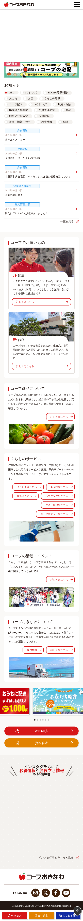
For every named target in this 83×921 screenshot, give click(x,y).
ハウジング (40, 104)
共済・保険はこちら (59, 505)
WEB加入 (43, 731)
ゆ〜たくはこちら (29, 487)
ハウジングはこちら (59, 496)
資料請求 (43, 743)
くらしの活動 (52, 98)
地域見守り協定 (18, 116)
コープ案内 (16, 104)
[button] (35, 720)
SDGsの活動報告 (58, 92)
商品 (68, 110)
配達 (65, 121)
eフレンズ (31, 92)
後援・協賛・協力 (20, 121)
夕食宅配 (44, 116)
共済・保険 (64, 104)
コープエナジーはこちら (56, 514)
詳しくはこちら (42, 301)
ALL (11, 92)
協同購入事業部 (18, 110)
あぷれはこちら (62, 487)
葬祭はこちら (27, 496)
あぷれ (13, 98)
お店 (30, 98)
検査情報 (46, 121)
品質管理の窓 (47, 110)
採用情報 (34, 650)
